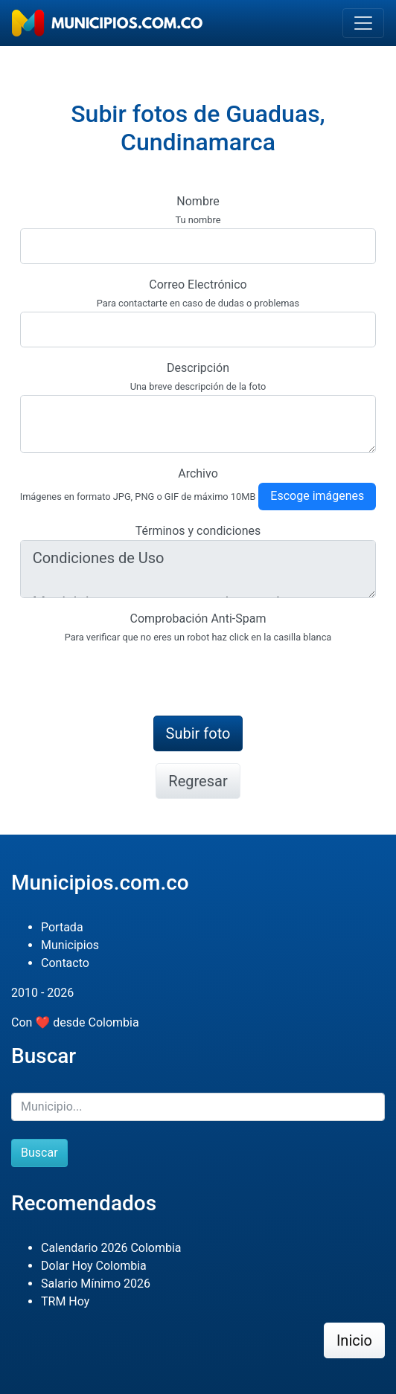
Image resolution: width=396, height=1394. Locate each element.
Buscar (39, 1153)
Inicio (354, 1340)
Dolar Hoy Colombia (94, 1266)
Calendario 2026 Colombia (111, 1248)
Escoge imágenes (317, 496)
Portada (62, 927)
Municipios (70, 945)
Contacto (65, 963)
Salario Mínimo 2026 (95, 1283)
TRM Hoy (65, 1301)
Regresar (197, 781)
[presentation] (133, 675)
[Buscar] (198, 1107)
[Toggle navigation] (363, 23)
